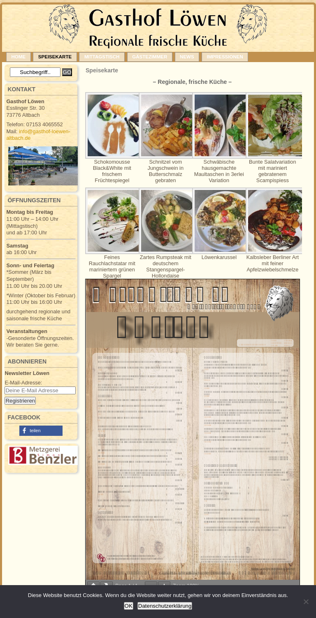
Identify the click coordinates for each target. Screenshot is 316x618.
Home (19, 56)
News (187, 56)
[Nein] (306, 601)
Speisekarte (55, 56)
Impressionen (225, 56)
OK (128, 606)
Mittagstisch (102, 56)
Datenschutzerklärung (165, 606)
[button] (41, 431)
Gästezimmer (149, 56)
